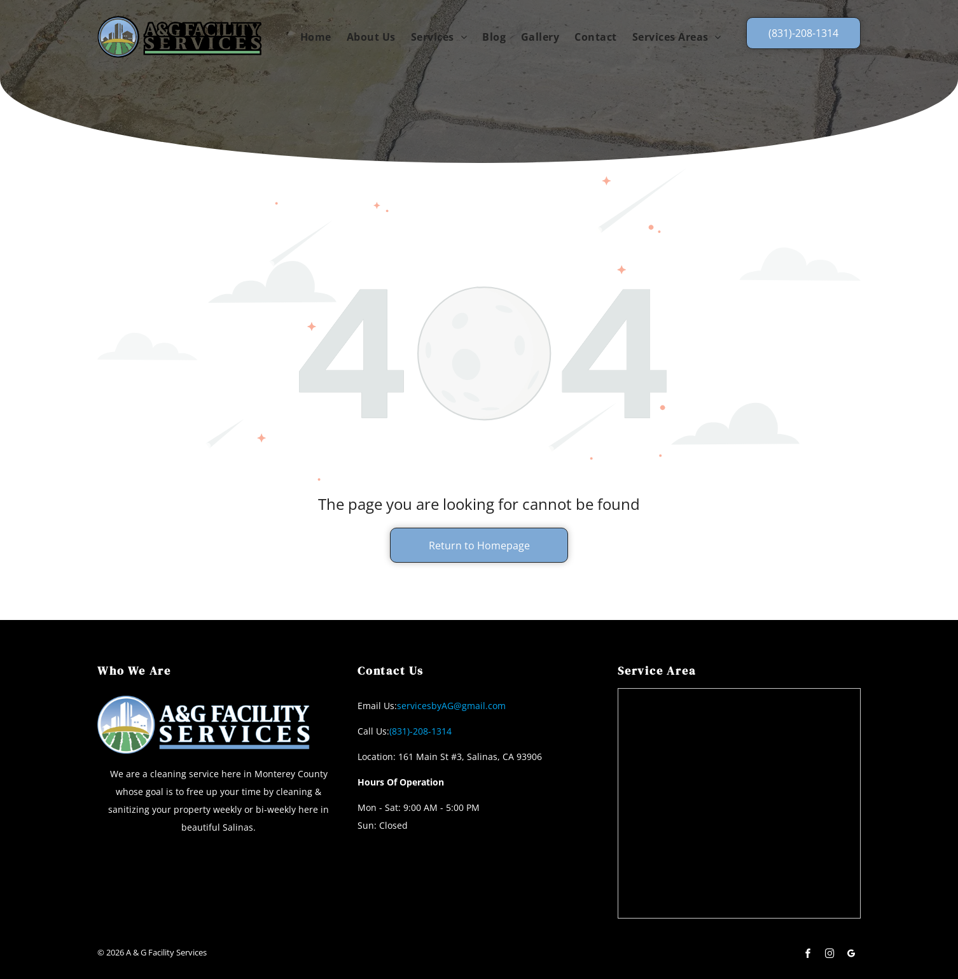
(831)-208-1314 (420, 731)
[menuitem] (316, 36)
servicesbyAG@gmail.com (451, 706)
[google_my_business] (851, 955)
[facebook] (807, 955)
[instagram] (829, 955)
